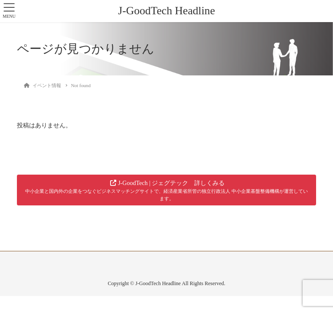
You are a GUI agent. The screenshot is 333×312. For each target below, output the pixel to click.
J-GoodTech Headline (166, 10)
